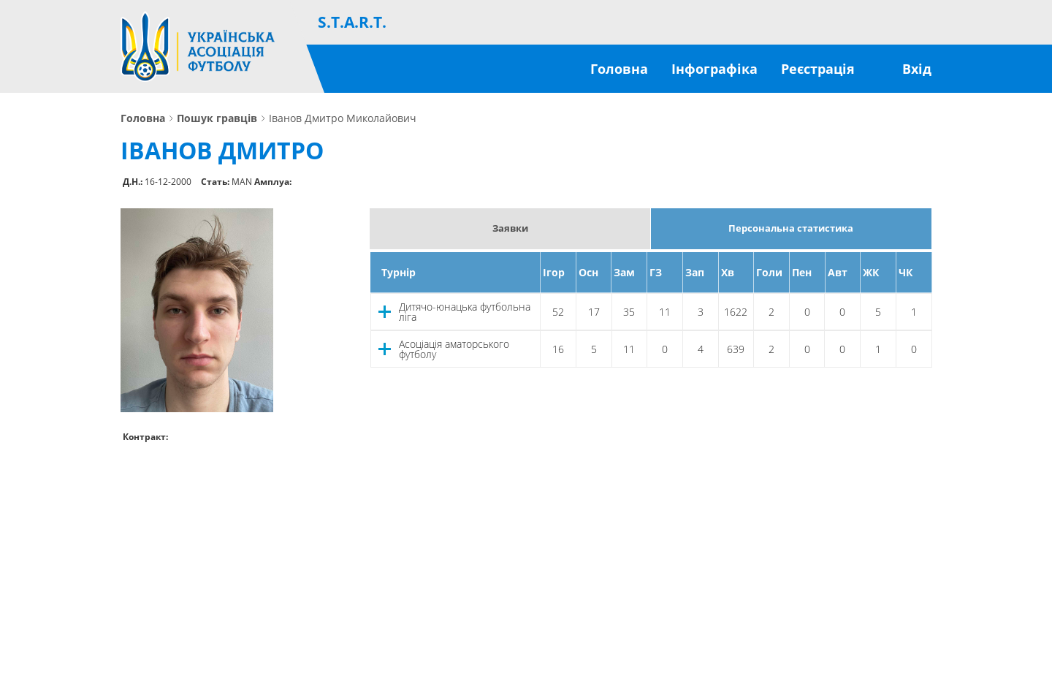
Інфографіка (714, 68)
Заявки (510, 228)
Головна (619, 68)
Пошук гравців (217, 118)
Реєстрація (818, 68)
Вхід (916, 68)
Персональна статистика (791, 228)
